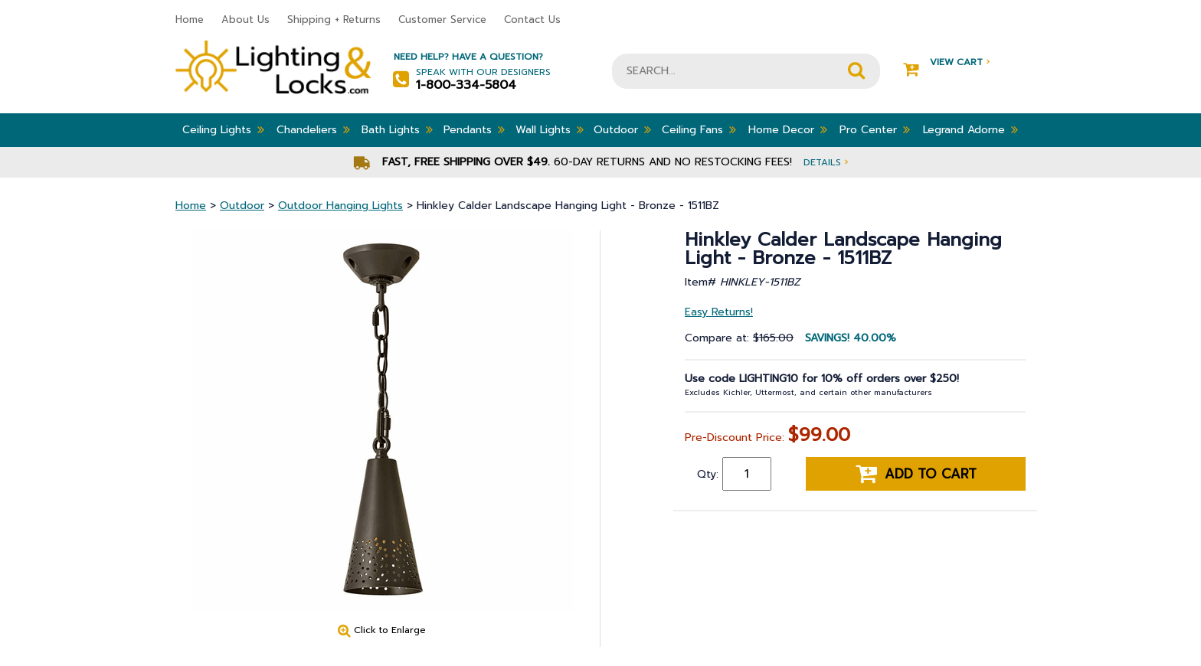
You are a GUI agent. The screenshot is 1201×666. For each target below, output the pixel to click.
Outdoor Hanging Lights (340, 206)
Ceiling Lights (223, 129)
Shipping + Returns (334, 19)
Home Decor (787, 129)
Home (189, 19)
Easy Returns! (719, 312)
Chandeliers (313, 129)
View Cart (946, 62)
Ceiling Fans (699, 129)
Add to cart (916, 474)
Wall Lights (549, 129)
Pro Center (874, 129)
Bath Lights (397, 129)
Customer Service (442, 19)
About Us (245, 19)
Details (825, 162)
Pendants (474, 129)
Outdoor (622, 129)
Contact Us (532, 19)
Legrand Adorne (970, 129)
